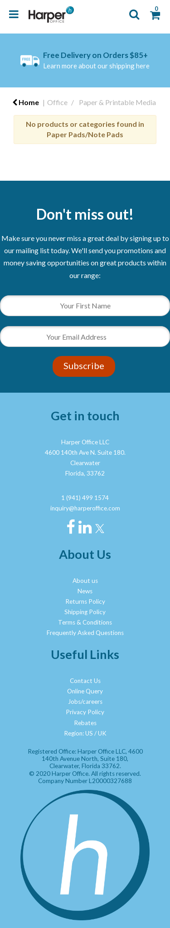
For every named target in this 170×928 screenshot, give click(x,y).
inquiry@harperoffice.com (85, 508)
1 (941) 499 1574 (85, 497)
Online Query (85, 691)
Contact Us (85, 680)
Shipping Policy (85, 611)
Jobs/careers (85, 701)
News (85, 591)
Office (57, 102)
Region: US (78, 733)
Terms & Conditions (85, 622)
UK (102, 733)
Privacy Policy (85, 712)
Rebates (85, 722)
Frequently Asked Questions (85, 632)
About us (85, 580)
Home (25, 102)
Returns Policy (85, 601)
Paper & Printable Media (117, 102)
